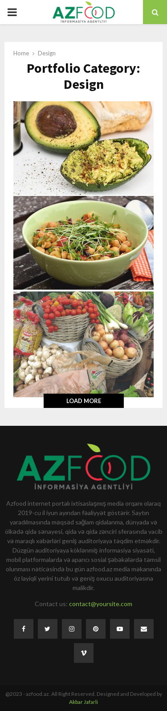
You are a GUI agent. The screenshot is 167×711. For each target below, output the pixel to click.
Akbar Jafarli (83, 702)
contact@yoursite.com (100, 603)
